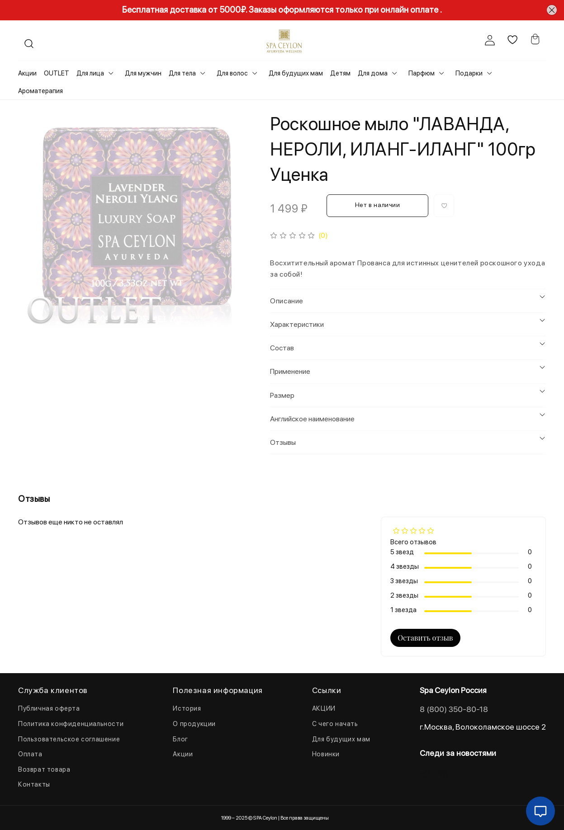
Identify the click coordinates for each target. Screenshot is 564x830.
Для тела (182, 73)
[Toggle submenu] (111, 73)
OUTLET (56, 73)
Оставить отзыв (425, 637)
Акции (27, 73)
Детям (340, 73)
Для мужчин (143, 73)
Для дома (373, 73)
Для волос (232, 73)
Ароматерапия (40, 91)
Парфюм (421, 73)
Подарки (469, 73)
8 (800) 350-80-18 (454, 709)
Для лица (90, 73)
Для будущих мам (296, 73)
